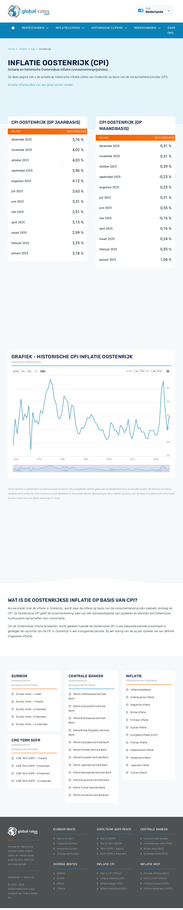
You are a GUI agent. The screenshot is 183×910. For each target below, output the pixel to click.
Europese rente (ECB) (154, 853)
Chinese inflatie (137, 720)
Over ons (171, 30)
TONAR (59, 888)
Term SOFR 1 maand (110, 848)
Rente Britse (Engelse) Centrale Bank (89, 732)
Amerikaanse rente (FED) (156, 843)
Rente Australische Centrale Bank (87, 708)
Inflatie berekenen (138, 689)
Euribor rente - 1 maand (27, 701)
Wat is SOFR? (106, 838)
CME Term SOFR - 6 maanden (30, 773)
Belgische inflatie (138, 704)
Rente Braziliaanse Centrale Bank (87, 720)
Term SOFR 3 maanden (112, 853)
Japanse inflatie (137, 765)
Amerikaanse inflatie (140, 697)
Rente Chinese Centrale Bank (88, 749)
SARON (59, 873)
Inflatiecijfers (70, 27)
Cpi (33, 49)
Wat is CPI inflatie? (109, 873)
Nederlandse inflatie (140, 750)
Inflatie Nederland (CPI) (112, 888)
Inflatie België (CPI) (109, 883)
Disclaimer (14, 877)
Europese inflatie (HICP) (142, 735)
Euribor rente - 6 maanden (28, 716)
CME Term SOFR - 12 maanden (31, 781)
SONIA (58, 883)
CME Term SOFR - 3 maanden (30, 766)
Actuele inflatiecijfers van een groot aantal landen (40, 85)
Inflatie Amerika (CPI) (111, 878)
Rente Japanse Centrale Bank (88, 765)
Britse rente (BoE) (152, 848)
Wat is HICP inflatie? (153, 878)
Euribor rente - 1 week (26, 694)
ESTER (58, 878)
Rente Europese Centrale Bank (88, 757)
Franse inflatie (136, 742)
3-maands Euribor (65, 848)
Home (11, 49)
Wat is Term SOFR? (109, 843)
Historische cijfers (109, 27)
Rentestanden (35, 27)
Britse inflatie (136, 712)
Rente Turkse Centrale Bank (87, 787)
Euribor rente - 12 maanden (29, 724)
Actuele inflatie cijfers (154, 873)
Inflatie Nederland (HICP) (156, 888)
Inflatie (23, 49)
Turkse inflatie (136, 772)
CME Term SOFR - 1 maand (29, 758)
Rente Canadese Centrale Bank (89, 742)
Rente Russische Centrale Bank (89, 780)
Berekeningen (147, 27)
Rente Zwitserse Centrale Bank (89, 795)
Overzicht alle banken (154, 838)
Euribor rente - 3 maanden (28, 709)
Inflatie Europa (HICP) (154, 883)
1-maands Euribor (65, 843)
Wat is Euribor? (63, 838)
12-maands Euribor (66, 853)
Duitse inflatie (136, 727)
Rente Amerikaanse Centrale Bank (87, 696)
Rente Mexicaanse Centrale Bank (90, 772)
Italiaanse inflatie (138, 757)
